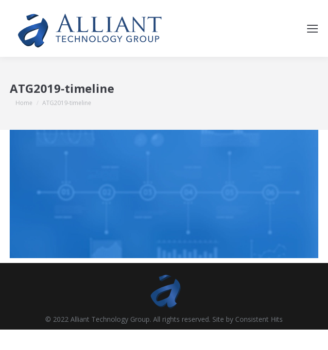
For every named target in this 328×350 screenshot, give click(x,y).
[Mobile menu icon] (312, 29)
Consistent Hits (259, 319)
